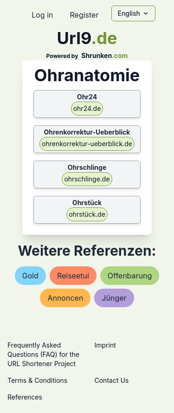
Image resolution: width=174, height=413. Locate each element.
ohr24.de (87, 108)
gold (30, 275)
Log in (42, 14)
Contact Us (112, 380)
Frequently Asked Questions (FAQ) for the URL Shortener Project (43, 354)
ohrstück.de (87, 214)
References (24, 397)
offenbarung (130, 275)
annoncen (65, 298)
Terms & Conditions (37, 380)
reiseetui (73, 275)
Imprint (105, 345)
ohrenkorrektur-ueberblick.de (87, 144)
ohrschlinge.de (87, 179)
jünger (114, 298)
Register (84, 14)
